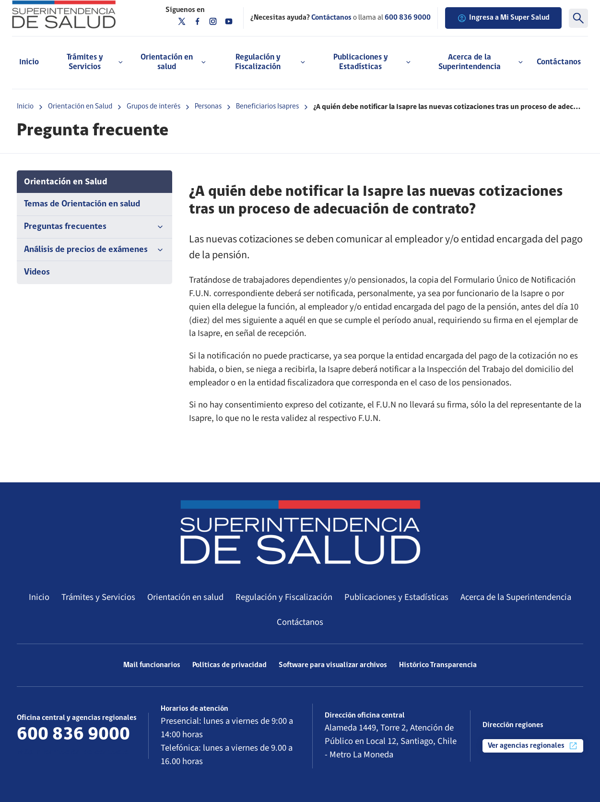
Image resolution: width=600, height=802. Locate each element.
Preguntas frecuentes (94, 227)
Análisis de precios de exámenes (94, 250)
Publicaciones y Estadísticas (396, 597)
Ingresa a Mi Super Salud (503, 18)
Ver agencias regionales (533, 746)
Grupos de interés (153, 106)
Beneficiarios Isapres (267, 106)
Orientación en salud (185, 597)
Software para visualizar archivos (333, 665)
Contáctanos (559, 62)
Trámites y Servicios (98, 597)
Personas (208, 106)
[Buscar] (578, 18)
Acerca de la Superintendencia (515, 597)
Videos (37, 272)
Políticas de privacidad (229, 665)
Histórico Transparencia (438, 665)
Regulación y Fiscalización (283, 597)
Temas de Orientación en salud (82, 204)
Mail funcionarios (151, 665)
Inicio (29, 62)
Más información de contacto (73, 752)
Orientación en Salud (80, 106)
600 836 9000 (408, 18)
